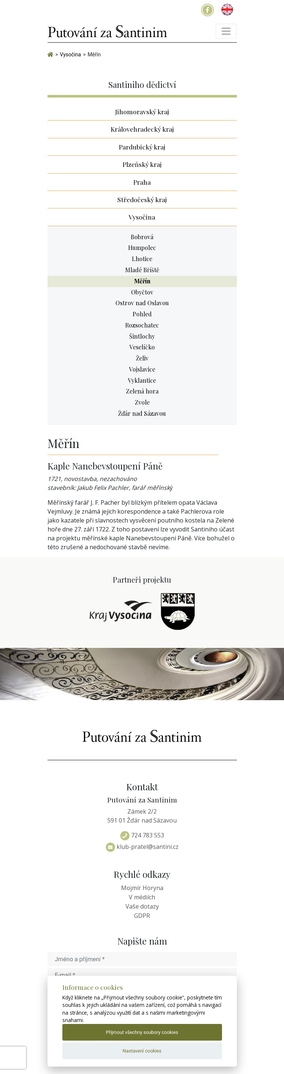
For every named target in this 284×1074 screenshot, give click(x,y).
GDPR (142, 916)
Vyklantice (142, 380)
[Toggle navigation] (226, 31)
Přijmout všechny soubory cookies (142, 1032)
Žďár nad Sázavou (142, 413)
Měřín (142, 281)
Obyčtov (142, 292)
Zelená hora (142, 391)
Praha (142, 182)
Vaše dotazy (142, 906)
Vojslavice (142, 369)
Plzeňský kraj (142, 164)
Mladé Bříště (142, 270)
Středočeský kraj (142, 199)
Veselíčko (142, 347)
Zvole (142, 402)
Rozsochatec (142, 325)
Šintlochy (142, 336)
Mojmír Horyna (142, 888)
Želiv (142, 358)
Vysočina (142, 217)
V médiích (142, 897)
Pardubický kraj (142, 146)
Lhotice (142, 259)
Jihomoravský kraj (142, 111)
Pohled (142, 314)
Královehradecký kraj (142, 129)
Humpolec (142, 247)
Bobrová (142, 237)
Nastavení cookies (142, 1051)
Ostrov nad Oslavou (142, 303)
